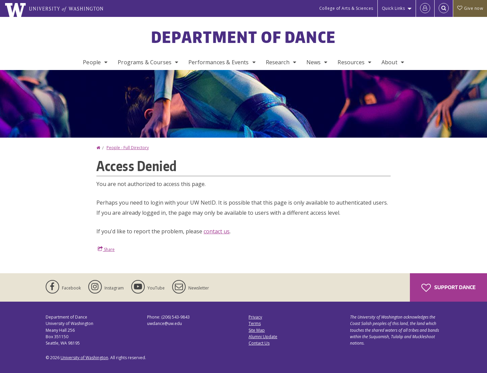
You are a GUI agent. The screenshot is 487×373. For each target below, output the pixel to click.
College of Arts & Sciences (346, 8)
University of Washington (84, 357)
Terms (255, 323)
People (92, 62)
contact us (217, 231)
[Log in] (425, 8)
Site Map (257, 330)
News (313, 62)
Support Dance (448, 288)
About (389, 62)
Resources (351, 62)
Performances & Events (218, 62)
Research (277, 62)
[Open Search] (444, 8)
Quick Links (393, 8)
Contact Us (259, 343)
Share (106, 249)
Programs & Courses (144, 62)
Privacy (255, 317)
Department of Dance (243, 37)
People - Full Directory (128, 147)
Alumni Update (263, 337)
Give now (470, 8)
